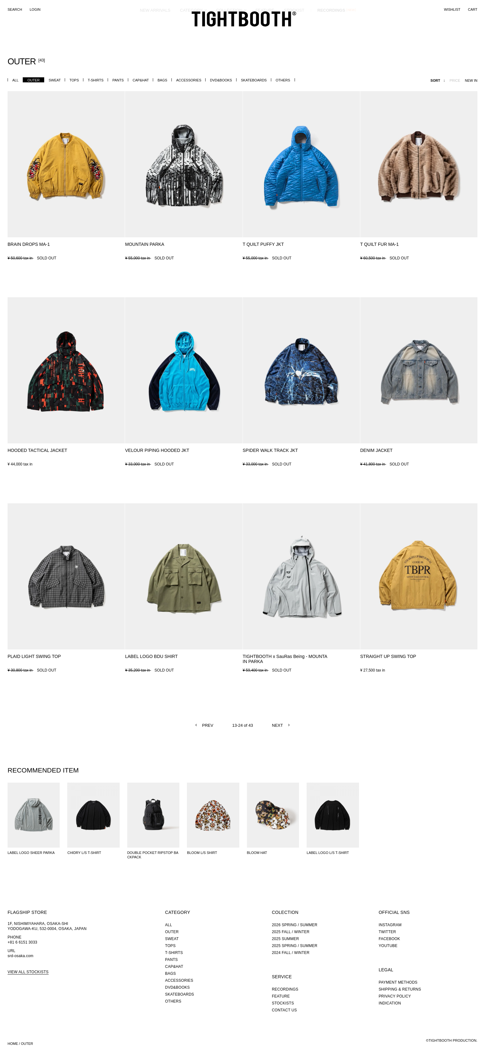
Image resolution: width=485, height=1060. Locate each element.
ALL (15, 80)
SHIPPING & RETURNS (400, 989)
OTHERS (283, 80)
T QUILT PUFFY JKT (263, 244)
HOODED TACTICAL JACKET (37, 450)
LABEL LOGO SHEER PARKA (31, 853)
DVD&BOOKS (221, 80)
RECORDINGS (331, 33)
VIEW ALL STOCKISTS (28, 972)
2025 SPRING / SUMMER (294, 946)
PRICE (455, 80)
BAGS (162, 80)
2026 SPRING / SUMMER (294, 925)
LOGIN (35, 9)
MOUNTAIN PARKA (144, 244)
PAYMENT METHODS (398, 982)
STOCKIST (294, 33)
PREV (207, 725)
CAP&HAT (141, 80)
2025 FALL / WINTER (290, 932)
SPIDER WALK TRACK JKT (270, 450)
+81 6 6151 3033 (22, 942)
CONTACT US (284, 1010)
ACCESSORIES (188, 80)
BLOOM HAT (257, 853)
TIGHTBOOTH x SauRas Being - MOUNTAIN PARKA (285, 659)
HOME (13, 1043)
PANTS (118, 80)
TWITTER (387, 932)
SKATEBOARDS (254, 80)
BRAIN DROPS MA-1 (29, 244)
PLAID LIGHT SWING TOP (34, 656)
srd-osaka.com (20, 956)
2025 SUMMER (285, 939)
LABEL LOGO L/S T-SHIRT (328, 853)
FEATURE (264, 33)
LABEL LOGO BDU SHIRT (151, 656)
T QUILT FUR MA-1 (379, 244)
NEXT (277, 725)
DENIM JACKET (376, 450)
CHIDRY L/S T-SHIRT (84, 853)
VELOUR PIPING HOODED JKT (157, 450)
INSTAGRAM (390, 925)
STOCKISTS (283, 1003)
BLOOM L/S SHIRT (202, 853)
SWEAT (55, 80)
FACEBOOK (389, 939)
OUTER (33, 80)
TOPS (74, 80)
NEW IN (471, 80)
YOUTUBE (388, 946)
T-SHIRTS (96, 80)
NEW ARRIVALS (155, 33)
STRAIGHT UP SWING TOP (388, 656)
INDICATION (390, 1003)
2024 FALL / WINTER (290, 952)
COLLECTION (229, 33)
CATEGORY (191, 33)
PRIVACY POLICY (395, 996)
